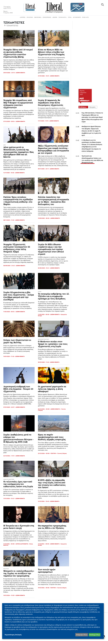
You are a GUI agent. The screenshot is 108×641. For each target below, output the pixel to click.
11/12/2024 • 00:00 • (9, 544)
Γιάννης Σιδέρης (62, 453)
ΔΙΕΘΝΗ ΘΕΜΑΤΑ (20, 72)
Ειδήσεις (82, 107)
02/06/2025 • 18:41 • (44, 268)
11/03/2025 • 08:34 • (9, 311)
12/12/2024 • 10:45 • (44, 501)
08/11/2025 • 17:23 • (9, 220)
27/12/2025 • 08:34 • (9, 121)
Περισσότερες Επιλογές (13, 635)
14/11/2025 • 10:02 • (9, 172)
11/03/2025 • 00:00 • (44, 314)
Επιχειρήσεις (47, 17)
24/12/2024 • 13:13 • (9, 456)
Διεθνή (54, 17)
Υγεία (70, 17)
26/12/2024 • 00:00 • (44, 409)
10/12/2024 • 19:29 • (9, 595)
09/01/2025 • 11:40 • (44, 362)
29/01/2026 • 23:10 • (9, 72)
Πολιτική (30, 17)
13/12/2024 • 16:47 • (9, 498)
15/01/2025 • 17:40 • (9, 356)
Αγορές (92, 107)
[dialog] (53, 621)
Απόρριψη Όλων (81, 635)
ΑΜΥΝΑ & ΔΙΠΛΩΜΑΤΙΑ (22, 544)
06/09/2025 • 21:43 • (9, 265)
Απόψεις (22, 17)
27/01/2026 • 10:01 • (44, 76)
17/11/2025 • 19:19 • (44, 121)
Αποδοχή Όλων (94, 635)
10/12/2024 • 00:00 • (44, 587)
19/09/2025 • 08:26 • (44, 218)
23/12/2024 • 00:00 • (44, 453)
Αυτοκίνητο (77, 17)
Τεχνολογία (62, 17)
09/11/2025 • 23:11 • (44, 169)
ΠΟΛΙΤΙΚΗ (53, 453)
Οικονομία (37, 17)
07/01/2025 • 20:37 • (9, 407)
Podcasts (85, 17)
